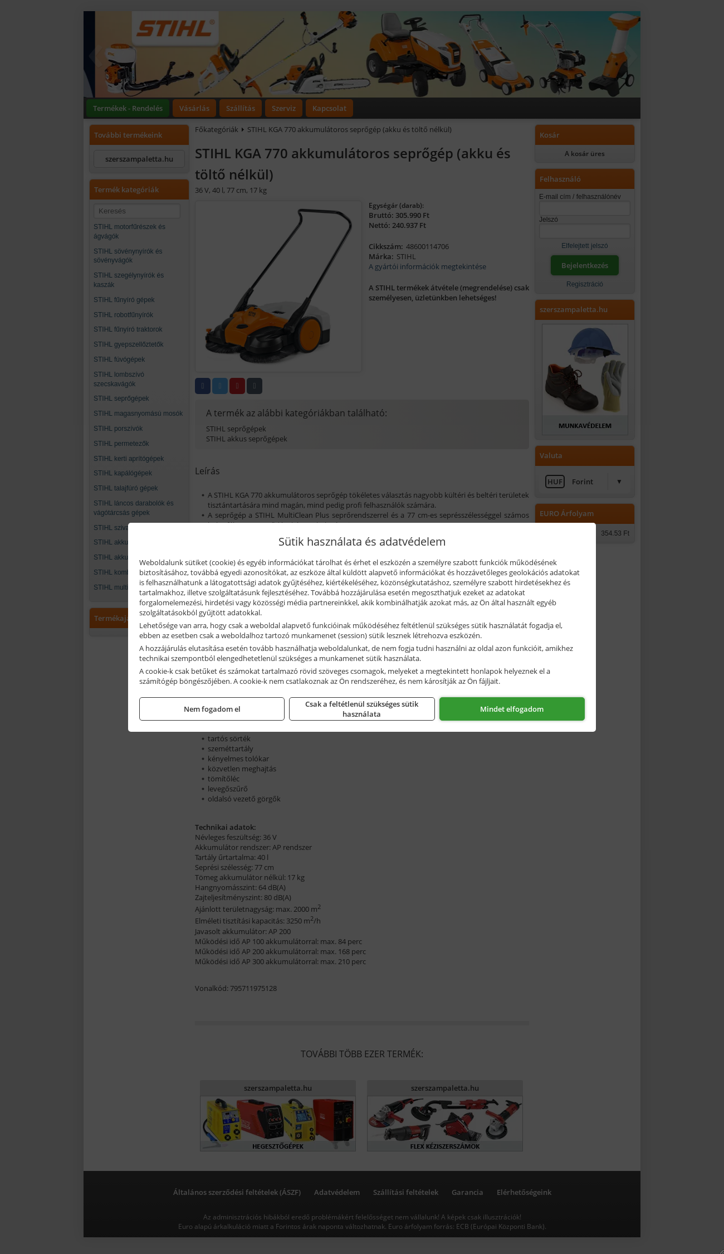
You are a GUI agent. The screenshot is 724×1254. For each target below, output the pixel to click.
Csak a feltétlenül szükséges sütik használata (361, 709)
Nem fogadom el (212, 709)
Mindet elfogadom (512, 709)
